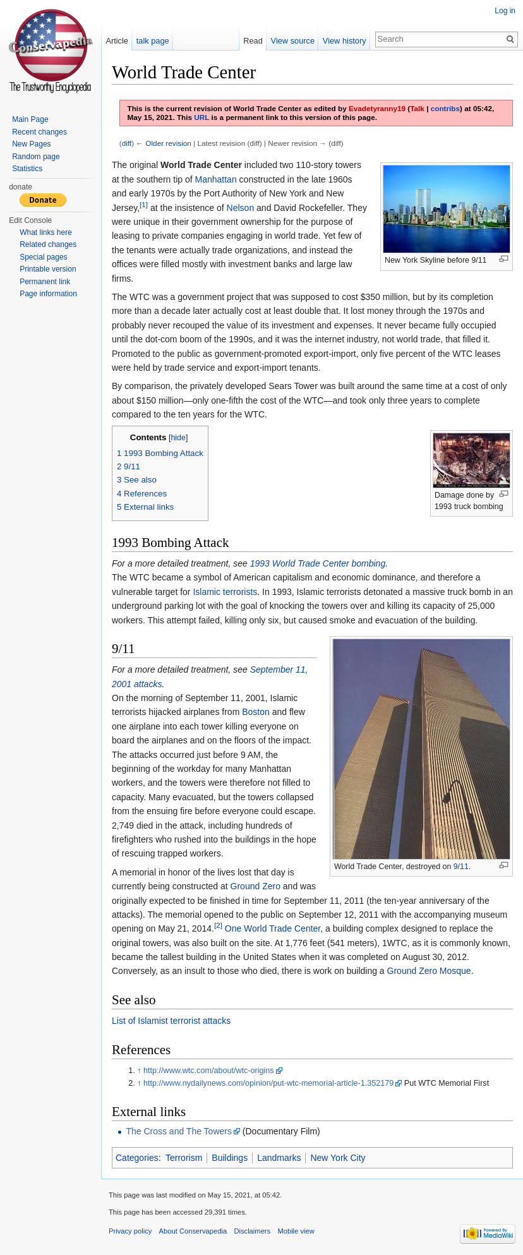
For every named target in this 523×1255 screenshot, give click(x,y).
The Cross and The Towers (179, 1131)
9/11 (461, 866)
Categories (137, 1158)
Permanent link (45, 281)
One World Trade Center (272, 928)
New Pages (31, 144)
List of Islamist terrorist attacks (171, 1021)
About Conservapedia (193, 1231)
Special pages (43, 257)
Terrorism (183, 1158)
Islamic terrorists (225, 592)
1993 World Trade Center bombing (318, 563)
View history (344, 40)
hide (178, 437)
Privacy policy (130, 1231)
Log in (505, 10)
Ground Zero (255, 886)
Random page (35, 156)
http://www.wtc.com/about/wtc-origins (208, 1070)
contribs (445, 108)
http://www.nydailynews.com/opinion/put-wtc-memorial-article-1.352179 (268, 1083)
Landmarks (279, 1158)
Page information (48, 293)
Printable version (48, 269)
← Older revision (163, 143)
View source (293, 40)
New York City (337, 1158)
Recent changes (39, 132)
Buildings (230, 1158)
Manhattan (216, 179)
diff (126, 143)
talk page (152, 40)
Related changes (48, 244)
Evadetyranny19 (377, 108)
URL (201, 117)
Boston (256, 712)
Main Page (30, 119)
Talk (417, 108)
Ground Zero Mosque (429, 971)
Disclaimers (252, 1231)
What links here (46, 232)
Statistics (27, 168)
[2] (218, 926)
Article (116, 40)
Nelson (241, 208)
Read (253, 40)
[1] (144, 204)
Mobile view (295, 1231)
